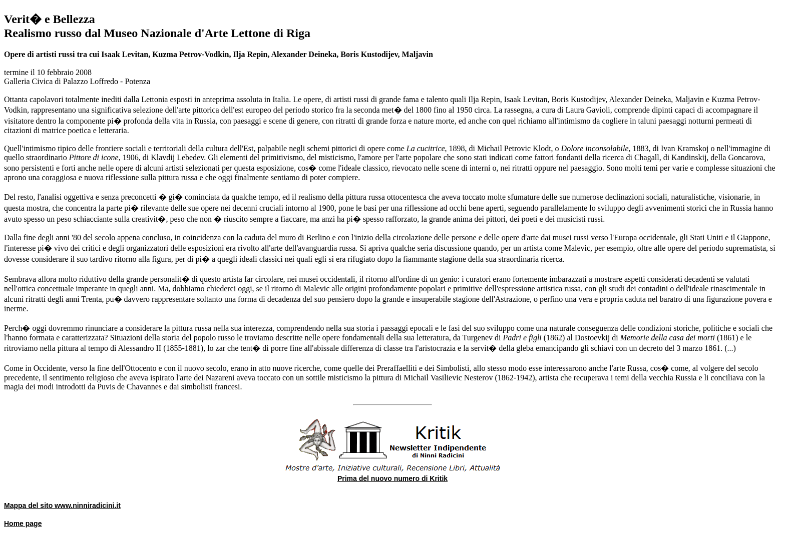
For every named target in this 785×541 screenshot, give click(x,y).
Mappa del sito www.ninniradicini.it (62, 505)
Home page (23, 523)
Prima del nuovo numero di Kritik (392, 478)
